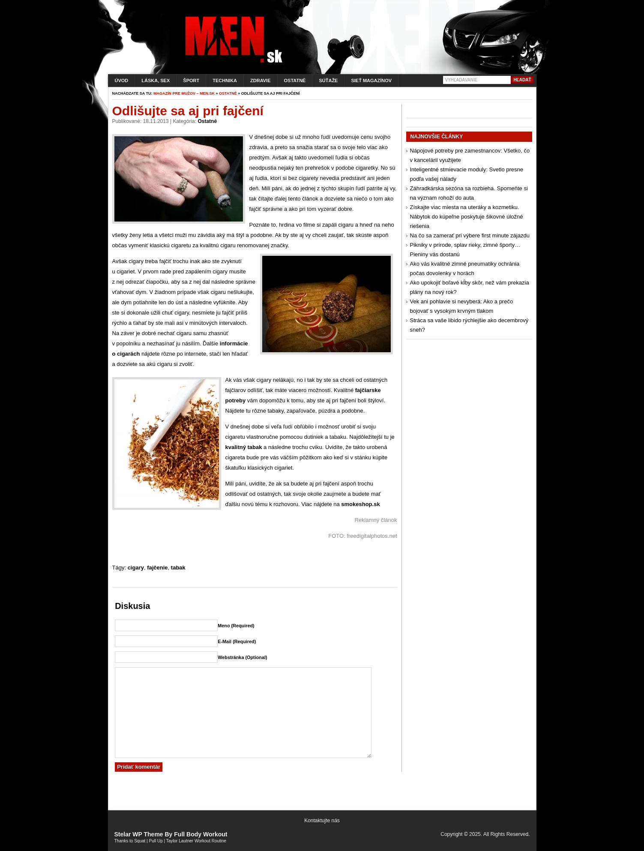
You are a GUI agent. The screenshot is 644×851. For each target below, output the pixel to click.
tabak (178, 567)
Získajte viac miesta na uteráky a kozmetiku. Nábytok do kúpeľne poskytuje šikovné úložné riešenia (466, 216)
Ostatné (295, 80)
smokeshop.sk (360, 504)
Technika (225, 80)
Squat (139, 841)
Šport (191, 80)
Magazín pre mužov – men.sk (184, 93)
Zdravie (260, 80)
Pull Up (156, 841)
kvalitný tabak (243, 447)
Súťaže (328, 80)
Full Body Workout (200, 834)
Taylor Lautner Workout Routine (196, 841)
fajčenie (157, 567)
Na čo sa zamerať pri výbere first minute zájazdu (470, 235)
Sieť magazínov (371, 80)
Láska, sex (155, 80)
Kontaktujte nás (322, 821)
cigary (136, 567)
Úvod (122, 80)
